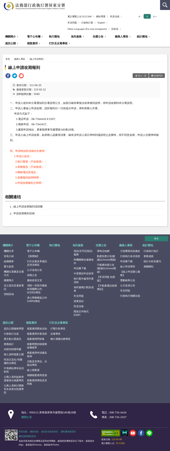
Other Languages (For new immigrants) (87, 28)
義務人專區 (121, 36)
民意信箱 (114, 16)
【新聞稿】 (33, 256)
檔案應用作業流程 (37, 333)
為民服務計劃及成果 (84, 289)
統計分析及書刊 (152, 261)
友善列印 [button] (158, 75)
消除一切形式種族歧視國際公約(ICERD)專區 (37, 289)
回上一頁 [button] (142, 75)
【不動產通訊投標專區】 (107, 287)
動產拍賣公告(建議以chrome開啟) (106, 258)
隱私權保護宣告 (68, 431)
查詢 (165, 5)
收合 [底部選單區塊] (156, 238)
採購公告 (32, 275)
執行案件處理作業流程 (84, 280)
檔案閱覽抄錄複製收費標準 (37, 345)
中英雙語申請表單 (84, 273)
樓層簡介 (9, 280)
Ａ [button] (147, 16)
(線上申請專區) (37, 59)
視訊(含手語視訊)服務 (83, 252)
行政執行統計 (151, 250)
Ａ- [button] (139, 16)
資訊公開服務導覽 (14, 328)
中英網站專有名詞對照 (14, 370)
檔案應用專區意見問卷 (37, 382)
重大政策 (9, 266)
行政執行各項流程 (130, 256)
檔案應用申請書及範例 (37, 354)
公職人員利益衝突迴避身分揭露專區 (14, 378)
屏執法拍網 (103, 250)
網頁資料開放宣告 (27, 436)
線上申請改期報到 (24, 67)
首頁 (7, 59)
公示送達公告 (34, 269)
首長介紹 (9, 256)
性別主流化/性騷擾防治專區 (13, 361)
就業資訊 (79, 301)
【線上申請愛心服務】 (130, 273)
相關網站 (149, 266)
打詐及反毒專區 (58, 43)
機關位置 (26, 417)
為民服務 (76, 36)
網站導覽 (100, 16)
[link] (7, 76)
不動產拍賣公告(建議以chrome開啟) (106, 268)
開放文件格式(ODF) (81, 313)
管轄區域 (9, 294)
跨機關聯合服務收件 (84, 261)
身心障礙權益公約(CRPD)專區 (37, 299)
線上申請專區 (127, 266)
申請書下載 (80, 268)
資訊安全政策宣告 (49, 431)
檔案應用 (32, 43)
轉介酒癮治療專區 (60, 338)
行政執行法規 (11, 333)
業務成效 (149, 256)
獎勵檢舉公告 (127, 280)
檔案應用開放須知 (37, 328)
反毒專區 (55, 333)
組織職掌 (9, 261)
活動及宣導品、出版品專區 (37, 363)
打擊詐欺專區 (57, 328)
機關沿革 (9, 250)
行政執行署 (87, 22)
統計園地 (142, 36)
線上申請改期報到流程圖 (28, 206)
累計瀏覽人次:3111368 (80, 16)
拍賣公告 (98, 36)
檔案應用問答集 (35, 338)
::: (2, 2)
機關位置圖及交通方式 (14, 273)
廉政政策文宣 (34, 280)
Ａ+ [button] (154, 16)
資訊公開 (10, 43)
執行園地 (54, 36)
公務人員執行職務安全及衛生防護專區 (14, 389)
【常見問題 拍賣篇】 (106, 278)
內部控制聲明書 (12, 349)
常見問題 (72, 22)
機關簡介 (10, 36)
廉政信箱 (34, 431)
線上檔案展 (33, 369)
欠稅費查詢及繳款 (130, 250)
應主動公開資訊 (12, 338)
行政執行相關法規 (130, 295)
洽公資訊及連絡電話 (14, 287)
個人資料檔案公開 (14, 354)
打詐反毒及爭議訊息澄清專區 (37, 263)
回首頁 (114, 28)
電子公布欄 (33, 36)
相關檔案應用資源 (37, 375)
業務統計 (9, 343)
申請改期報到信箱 (24, 213)
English (101, 22)
